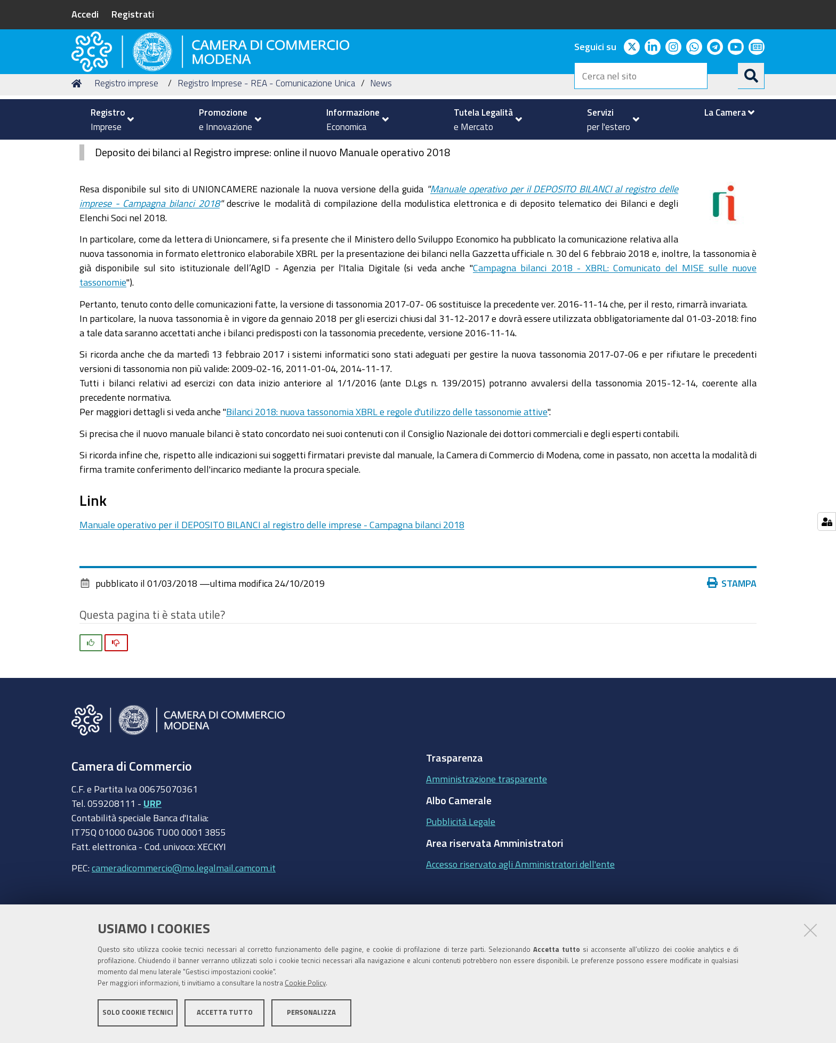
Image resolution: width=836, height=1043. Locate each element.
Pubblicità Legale (460, 889)
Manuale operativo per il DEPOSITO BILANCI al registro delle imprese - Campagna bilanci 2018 (271, 592)
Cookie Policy (305, 985)
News (381, 151)
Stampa (732, 651)
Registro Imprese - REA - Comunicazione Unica (266, 151)
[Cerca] (751, 75)
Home (78, 151)
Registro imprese (126, 151)
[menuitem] (107, 119)
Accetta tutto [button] (225, 1015)
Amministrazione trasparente (486, 847)
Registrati (132, 14)
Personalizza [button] (311, 1015)
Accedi (85, 14)
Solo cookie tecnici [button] (137, 1015)
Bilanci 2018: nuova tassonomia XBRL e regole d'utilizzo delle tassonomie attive (387, 479)
